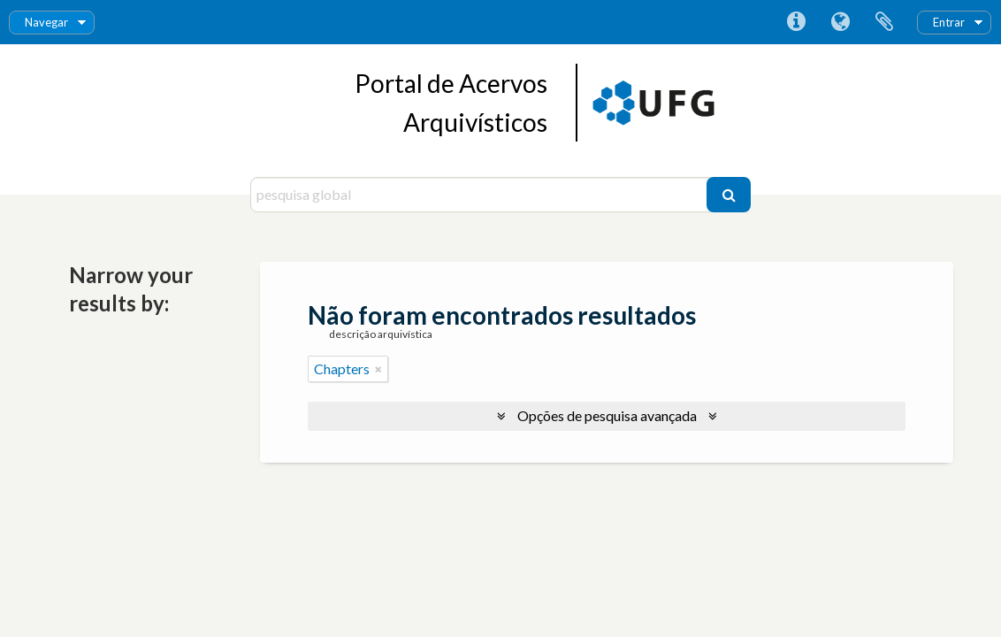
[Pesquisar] (729, 194)
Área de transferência (884, 22)
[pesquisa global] (480, 194)
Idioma (840, 22)
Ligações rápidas (796, 22)
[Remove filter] (378, 369)
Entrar (949, 22)
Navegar (46, 22)
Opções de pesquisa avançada (607, 415)
